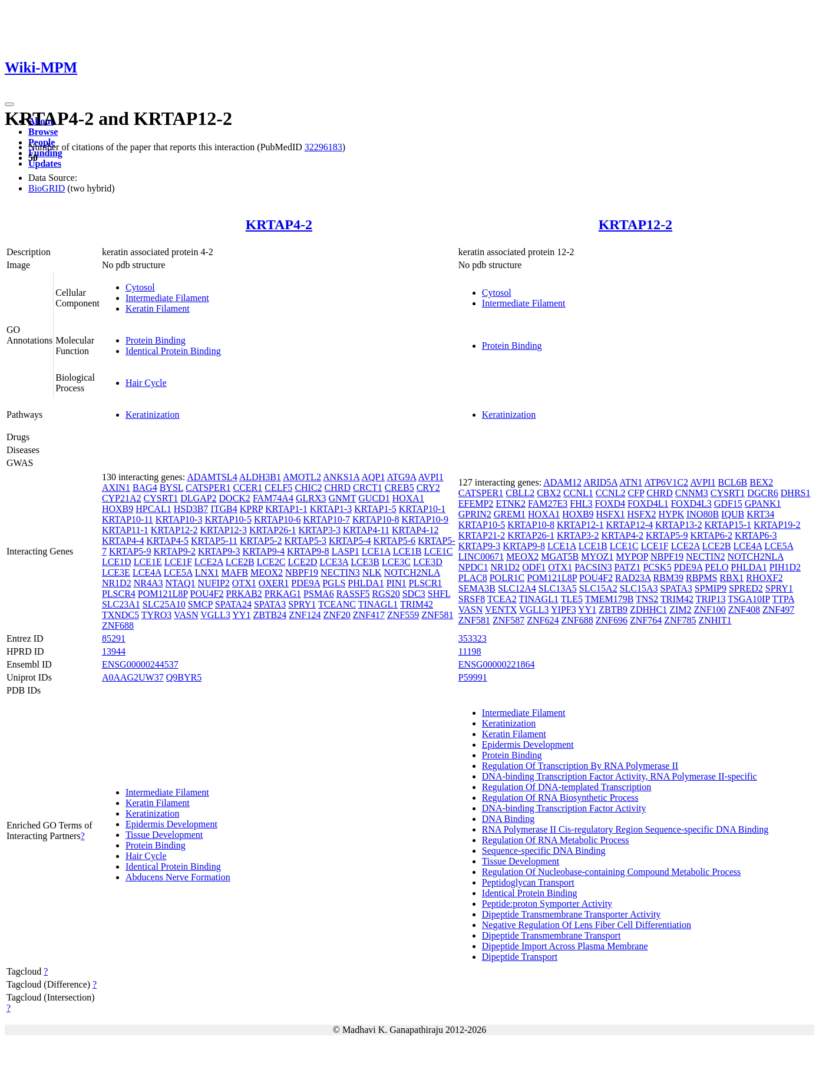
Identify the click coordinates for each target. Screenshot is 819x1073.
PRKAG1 (283, 594)
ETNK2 (511, 503)
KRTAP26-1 (272, 530)
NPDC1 (473, 567)
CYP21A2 (121, 498)
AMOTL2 (302, 477)
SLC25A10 (164, 604)
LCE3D (427, 562)
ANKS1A (341, 477)
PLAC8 (472, 578)
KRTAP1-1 (286, 509)
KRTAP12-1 (580, 525)
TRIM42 (416, 604)
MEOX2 (266, 572)
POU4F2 (207, 594)
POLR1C (507, 578)
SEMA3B (477, 588)
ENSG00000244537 (140, 664)
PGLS (333, 583)
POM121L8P (163, 594)
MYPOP (632, 557)
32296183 (323, 147)
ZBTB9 (613, 610)
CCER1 (247, 488)
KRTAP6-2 (712, 535)
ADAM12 (562, 482)
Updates (44, 164)
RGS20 (386, 594)
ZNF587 (508, 620)
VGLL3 (215, 615)
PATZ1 (628, 567)
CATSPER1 (208, 488)
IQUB (732, 514)
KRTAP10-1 (422, 509)
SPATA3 (270, 604)
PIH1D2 (785, 567)
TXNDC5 (120, 615)
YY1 (241, 615)
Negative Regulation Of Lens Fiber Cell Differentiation (586, 925)
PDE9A (305, 583)
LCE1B (407, 551)
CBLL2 (520, 493)
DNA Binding (508, 819)
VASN (186, 615)
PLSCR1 (425, 583)
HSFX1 (610, 514)
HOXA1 (408, 498)
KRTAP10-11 (127, 519)
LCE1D (116, 562)
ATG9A (402, 477)
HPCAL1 (153, 509)
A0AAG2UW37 (133, 677)
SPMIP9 (710, 588)
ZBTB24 (269, 615)
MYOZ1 (597, 557)
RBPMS (701, 578)
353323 (472, 638)
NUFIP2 (214, 583)
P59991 (472, 677)
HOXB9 (117, 509)
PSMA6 (318, 594)
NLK (372, 572)
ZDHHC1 (648, 610)
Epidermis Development (171, 824)
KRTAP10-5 (228, 519)
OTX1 (244, 583)
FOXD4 (610, 503)
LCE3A (333, 562)
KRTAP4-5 (167, 541)
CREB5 (399, 488)
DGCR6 (762, 493)
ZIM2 (680, 610)
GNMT (342, 498)
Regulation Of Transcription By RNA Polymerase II (580, 766)
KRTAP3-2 (578, 535)
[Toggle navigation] (9, 104)
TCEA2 (502, 599)
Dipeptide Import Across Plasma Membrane (565, 946)
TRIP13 (711, 599)
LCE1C (438, 551)
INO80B (702, 514)
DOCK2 (234, 498)
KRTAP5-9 (130, 551)
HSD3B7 (191, 509)
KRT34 (760, 514)
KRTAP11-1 (125, 530)
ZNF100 (710, 610)
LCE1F (178, 562)
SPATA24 (233, 604)
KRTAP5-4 (350, 541)
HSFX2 (642, 514)
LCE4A (147, 572)
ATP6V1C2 (666, 482)
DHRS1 (796, 493)
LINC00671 (481, 557)
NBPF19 (301, 572)
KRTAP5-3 (305, 541)
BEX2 (761, 482)
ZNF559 (403, 615)
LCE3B (365, 562)
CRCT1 (367, 488)
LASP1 (345, 551)
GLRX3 (311, 498)
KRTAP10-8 (375, 519)
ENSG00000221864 (496, 664)
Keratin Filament (158, 308)
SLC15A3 (639, 588)
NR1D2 (116, 583)
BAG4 (145, 488)
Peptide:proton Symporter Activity (547, 904)
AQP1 (373, 477)
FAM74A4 (273, 498)
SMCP (200, 604)
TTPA (783, 599)
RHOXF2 (764, 578)
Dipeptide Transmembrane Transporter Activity (571, 914)
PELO (716, 567)
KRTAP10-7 (326, 519)
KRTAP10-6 (277, 519)
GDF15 (728, 503)
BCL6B (732, 482)
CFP (636, 493)
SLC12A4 (517, 588)
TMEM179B (609, 599)
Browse (43, 132)
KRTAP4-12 (415, 530)
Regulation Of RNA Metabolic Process (555, 840)
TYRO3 (156, 615)
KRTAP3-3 (319, 530)
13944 (114, 651)
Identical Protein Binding (173, 351)
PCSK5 (657, 567)
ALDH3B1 (260, 477)
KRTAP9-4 (264, 551)
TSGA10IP (749, 599)
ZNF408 (744, 610)
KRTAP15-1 (728, 525)
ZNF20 (337, 615)
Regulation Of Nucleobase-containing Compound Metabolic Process (611, 872)
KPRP (251, 509)
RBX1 (731, 578)
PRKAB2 (244, 594)
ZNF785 (680, 620)
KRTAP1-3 (331, 509)
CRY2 (428, 488)
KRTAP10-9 (425, 519)
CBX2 (549, 493)
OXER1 (274, 583)
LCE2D (302, 562)
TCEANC (337, 604)
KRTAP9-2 (174, 551)
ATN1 (630, 482)
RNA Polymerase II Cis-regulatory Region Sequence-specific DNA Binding (625, 829)
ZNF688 (118, 625)
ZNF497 (778, 610)
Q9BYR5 (184, 677)
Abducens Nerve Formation (178, 877)
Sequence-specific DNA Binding (544, 851)
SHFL (439, 594)
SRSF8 (471, 599)
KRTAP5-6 (395, 541)
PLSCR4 (119, 594)
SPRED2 (746, 588)
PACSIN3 (593, 567)
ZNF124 (305, 615)
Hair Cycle (146, 383)
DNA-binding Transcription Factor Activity (564, 808)
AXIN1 (116, 488)
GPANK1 (763, 503)
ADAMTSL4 (212, 477)
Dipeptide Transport (519, 957)
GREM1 (510, 514)
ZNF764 (646, 620)
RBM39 (668, 578)
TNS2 (647, 599)
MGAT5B (560, 557)
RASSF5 (353, 594)
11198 (469, 651)
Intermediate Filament (167, 298)
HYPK (671, 514)
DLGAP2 (198, 498)
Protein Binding (156, 340)
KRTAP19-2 (777, 525)
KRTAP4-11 (366, 530)
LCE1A (376, 551)
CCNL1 (578, 493)
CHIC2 (308, 488)
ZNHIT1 (714, 620)
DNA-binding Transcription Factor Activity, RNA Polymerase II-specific (619, 776)
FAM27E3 (547, 503)
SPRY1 (302, 604)
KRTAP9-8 (308, 551)
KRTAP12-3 (223, 530)
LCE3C (396, 562)
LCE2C (271, 562)
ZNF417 (369, 615)
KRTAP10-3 (179, 519)
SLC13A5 (558, 588)
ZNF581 (437, 615)
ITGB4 (223, 509)
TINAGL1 (378, 604)
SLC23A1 (121, 604)
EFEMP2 (476, 503)
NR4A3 (148, 583)
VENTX (501, 610)
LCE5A (178, 572)
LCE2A (208, 562)
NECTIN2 (705, 557)
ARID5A (600, 482)
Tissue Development (164, 835)
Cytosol (140, 287)
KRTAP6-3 (756, 535)
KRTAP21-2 (482, 535)
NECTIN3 (340, 572)
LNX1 (207, 572)
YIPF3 (563, 610)
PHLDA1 (366, 583)
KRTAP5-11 (214, 541)
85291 (114, 638)
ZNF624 (543, 620)
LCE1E (148, 562)
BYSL (171, 488)
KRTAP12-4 (629, 525)
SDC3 (413, 594)
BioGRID (46, 188)
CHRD (338, 488)
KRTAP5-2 (261, 541)
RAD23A (632, 578)
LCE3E (116, 572)
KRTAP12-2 (635, 224)
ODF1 (534, 567)
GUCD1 (373, 498)
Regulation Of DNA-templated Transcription (567, 787)
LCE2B (240, 562)
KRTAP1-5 (375, 509)
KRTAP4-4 (123, 541)
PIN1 (397, 583)
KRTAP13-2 (678, 525)
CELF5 (278, 488)
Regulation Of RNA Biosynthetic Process (560, 798)
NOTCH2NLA (412, 572)
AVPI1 (430, 477)
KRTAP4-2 (279, 224)
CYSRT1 (161, 498)
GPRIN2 (474, 514)
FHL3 (581, 503)
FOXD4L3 (691, 503)
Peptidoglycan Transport (528, 882)
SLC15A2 (598, 588)
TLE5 (572, 599)
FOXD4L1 (648, 503)
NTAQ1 (180, 583)
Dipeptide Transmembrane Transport (551, 935)
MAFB (235, 572)
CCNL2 (611, 493)
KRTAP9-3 (219, 551)
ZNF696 (612, 620)
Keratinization (153, 415)
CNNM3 (691, 493)
